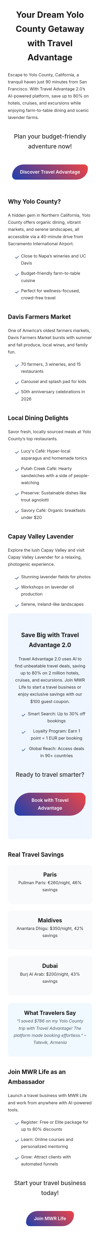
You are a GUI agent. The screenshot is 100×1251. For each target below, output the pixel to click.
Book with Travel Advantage (50, 804)
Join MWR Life (50, 1218)
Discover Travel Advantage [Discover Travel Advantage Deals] (50, 172)
